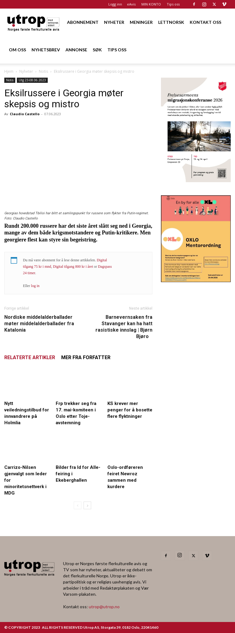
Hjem (8, 71)
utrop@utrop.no (104, 606)
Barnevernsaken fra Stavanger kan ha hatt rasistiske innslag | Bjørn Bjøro (123, 326)
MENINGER (141, 22)
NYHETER (114, 22)
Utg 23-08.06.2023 (32, 80)
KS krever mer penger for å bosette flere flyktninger (129, 410)
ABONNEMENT (83, 22)
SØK (97, 49)
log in (35, 286)
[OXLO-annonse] (196, 280)
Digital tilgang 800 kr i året (73, 266)
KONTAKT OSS (205, 22)
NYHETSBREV (46, 49)
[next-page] (87, 505)
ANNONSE (76, 49)
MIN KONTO (151, 4)
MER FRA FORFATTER (85, 357)
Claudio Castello (24, 114)
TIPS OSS (116, 49)
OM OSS (17, 49)
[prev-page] (77, 505)
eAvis (131, 4)
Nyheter (26, 71)
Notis (43, 71)
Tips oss (173, 4)
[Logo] (33, 22)
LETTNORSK (171, 22)
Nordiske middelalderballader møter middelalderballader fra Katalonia (39, 323)
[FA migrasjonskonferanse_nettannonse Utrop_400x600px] (196, 180)
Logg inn (115, 4)
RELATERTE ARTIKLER (29, 357)
